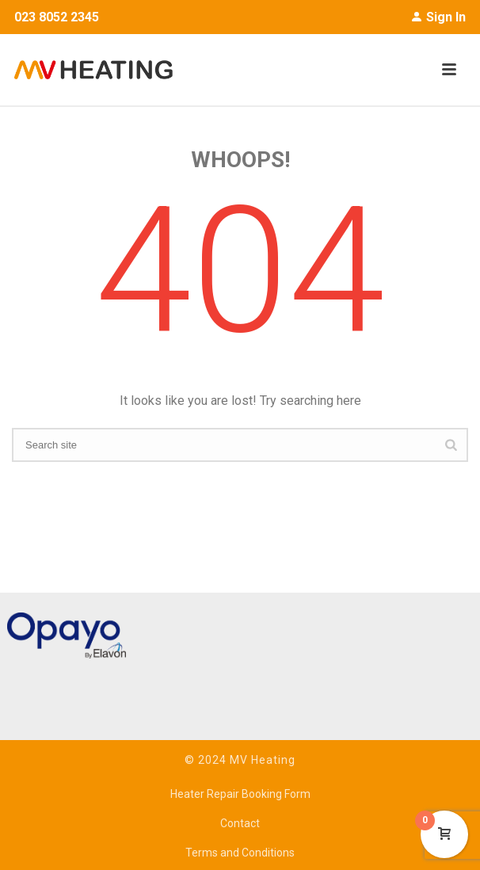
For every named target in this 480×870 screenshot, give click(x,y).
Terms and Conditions (240, 852)
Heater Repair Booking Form (240, 794)
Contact (240, 823)
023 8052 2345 (56, 17)
